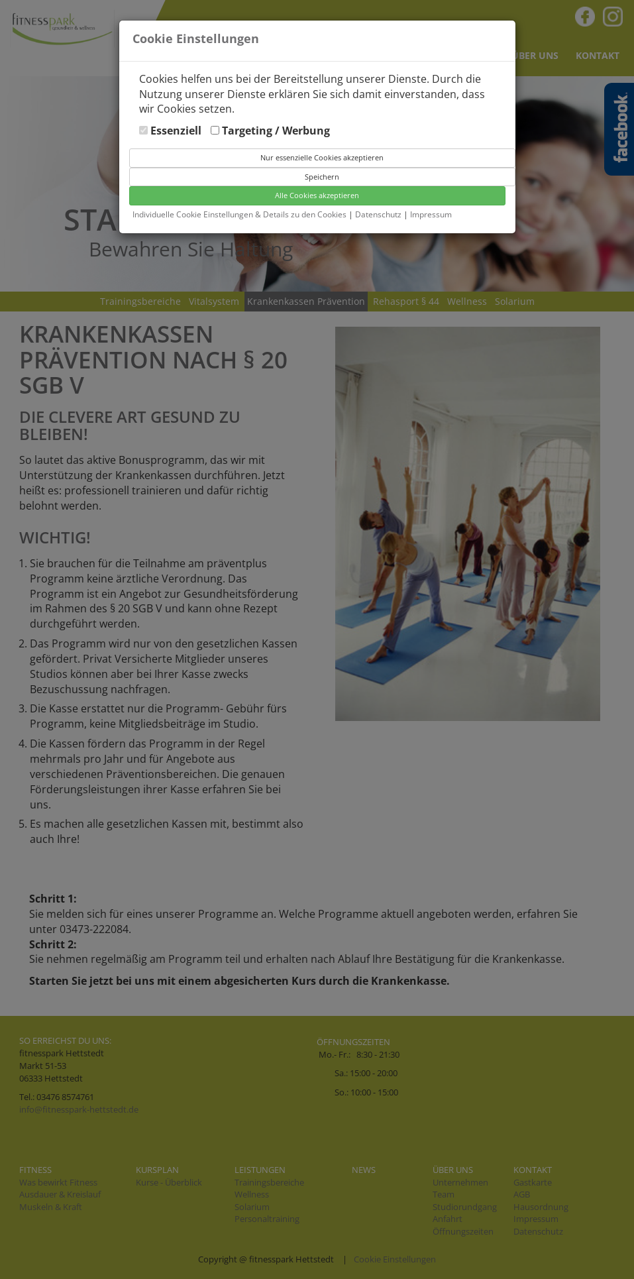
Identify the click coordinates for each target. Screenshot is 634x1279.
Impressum (431, 214)
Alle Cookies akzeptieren (317, 195)
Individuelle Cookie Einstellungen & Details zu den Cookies (239, 214)
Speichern (322, 177)
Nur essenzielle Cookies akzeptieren (322, 157)
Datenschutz (379, 214)
